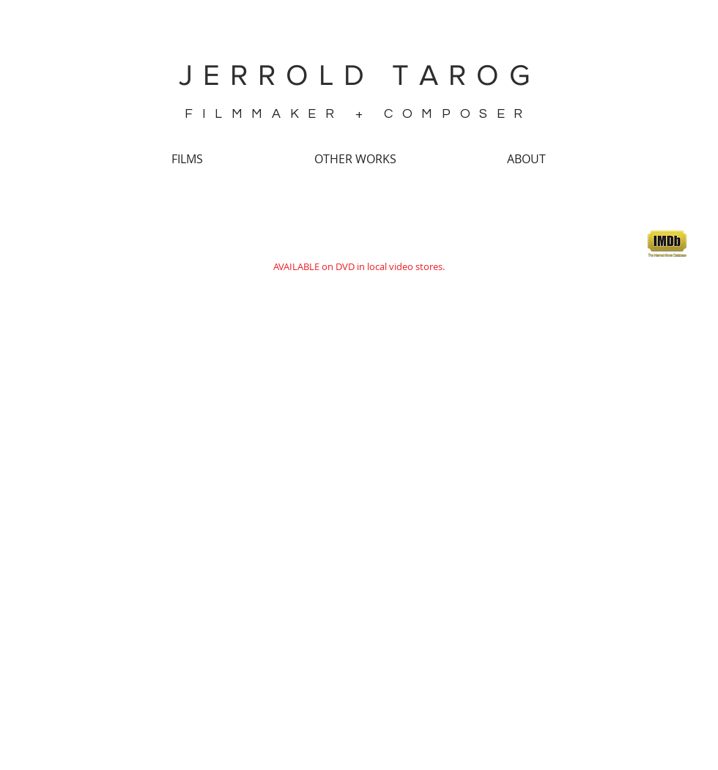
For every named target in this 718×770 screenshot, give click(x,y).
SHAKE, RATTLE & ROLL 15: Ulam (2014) (360, 234)
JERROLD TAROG (360, 75)
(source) (157, 677)
